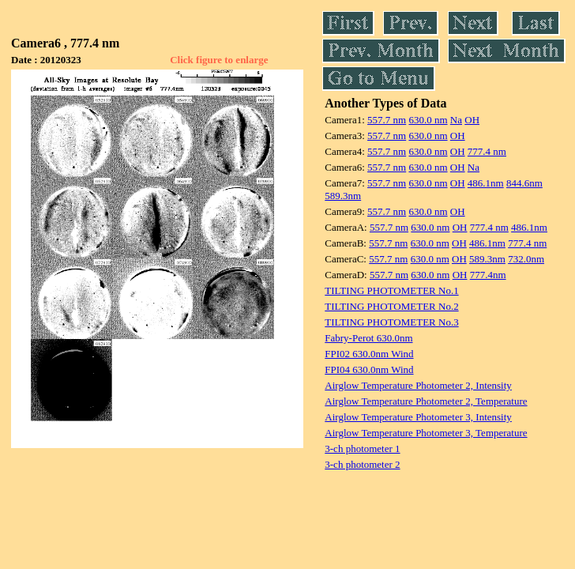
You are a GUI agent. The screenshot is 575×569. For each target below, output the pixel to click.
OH (471, 120)
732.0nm (526, 259)
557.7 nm (386, 120)
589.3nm (343, 196)
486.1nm (486, 183)
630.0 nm (427, 120)
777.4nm (488, 275)
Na (456, 120)
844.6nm (524, 183)
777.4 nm (487, 151)
